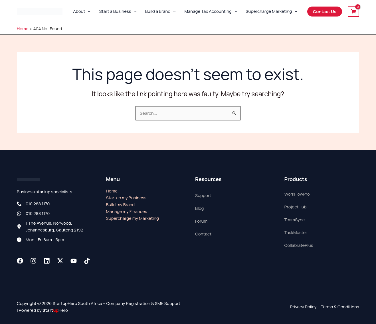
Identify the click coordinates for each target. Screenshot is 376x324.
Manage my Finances (126, 211)
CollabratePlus (298, 245)
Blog (199, 208)
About (81, 11)
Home (112, 191)
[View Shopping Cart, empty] (353, 11)
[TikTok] (87, 261)
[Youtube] (73, 261)
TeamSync (294, 220)
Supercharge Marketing (271, 11)
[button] (87, 11)
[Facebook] (20, 261)
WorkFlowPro (297, 194)
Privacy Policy (303, 307)
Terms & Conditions (340, 307)
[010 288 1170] (33, 203)
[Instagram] (33, 261)
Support (203, 195)
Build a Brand (160, 11)
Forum (201, 221)
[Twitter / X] (60, 261)
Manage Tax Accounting (210, 11)
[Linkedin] (47, 261)
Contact (203, 234)
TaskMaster (295, 232)
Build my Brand (120, 205)
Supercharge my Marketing (132, 218)
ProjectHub (295, 207)
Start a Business (117, 11)
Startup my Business (126, 198)
